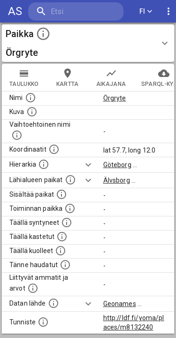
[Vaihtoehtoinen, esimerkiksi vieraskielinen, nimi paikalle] (16, 135)
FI (146, 11)
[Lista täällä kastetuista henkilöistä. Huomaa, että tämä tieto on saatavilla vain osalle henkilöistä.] (61, 236)
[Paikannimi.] (30, 97)
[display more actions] (168, 11)
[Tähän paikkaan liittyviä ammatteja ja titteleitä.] (32, 288)
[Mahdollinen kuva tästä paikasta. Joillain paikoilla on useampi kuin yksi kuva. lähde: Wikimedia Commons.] (31, 111)
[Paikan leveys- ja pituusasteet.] (53, 149)
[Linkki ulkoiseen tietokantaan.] (53, 303)
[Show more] (88, 164)
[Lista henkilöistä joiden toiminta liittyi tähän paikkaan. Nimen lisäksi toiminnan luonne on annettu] (69, 208)
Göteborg (117, 165)
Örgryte (114, 98)
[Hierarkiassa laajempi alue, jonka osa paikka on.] (43, 164)
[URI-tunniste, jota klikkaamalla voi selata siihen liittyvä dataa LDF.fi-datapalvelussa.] (43, 322)
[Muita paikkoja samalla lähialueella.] (70, 179)
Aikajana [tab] (111, 77)
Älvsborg (116, 180)
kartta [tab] (67, 77)
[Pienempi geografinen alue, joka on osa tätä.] (61, 194)
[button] (88, 43)
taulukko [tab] (24, 77)
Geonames (119, 303)
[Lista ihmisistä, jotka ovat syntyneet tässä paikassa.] (66, 222)
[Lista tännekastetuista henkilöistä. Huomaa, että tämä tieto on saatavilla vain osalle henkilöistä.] (65, 264)
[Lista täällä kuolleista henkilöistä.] (60, 250)
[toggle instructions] (43, 33)
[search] (75, 11)
